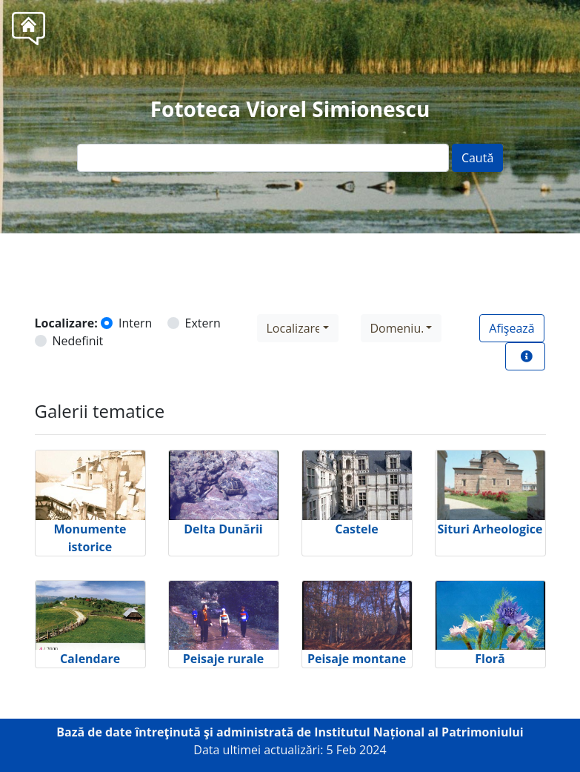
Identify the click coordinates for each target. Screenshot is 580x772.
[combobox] (298, 328)
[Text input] (263, 158)
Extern (203, 323)
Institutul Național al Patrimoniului (419, 732)
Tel (317, 267)
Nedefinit (78, 341)
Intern (135, 323)
